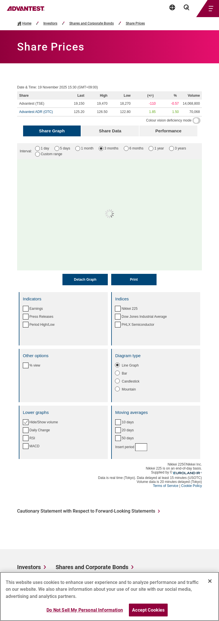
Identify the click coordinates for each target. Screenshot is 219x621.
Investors (50, 23)
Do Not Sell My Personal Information (84, 612)
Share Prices (135, 23)
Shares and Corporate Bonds (91, 23)
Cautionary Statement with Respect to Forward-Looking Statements (86, 511)
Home (26, 23)
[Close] (210, 583)
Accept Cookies (148, 612)
